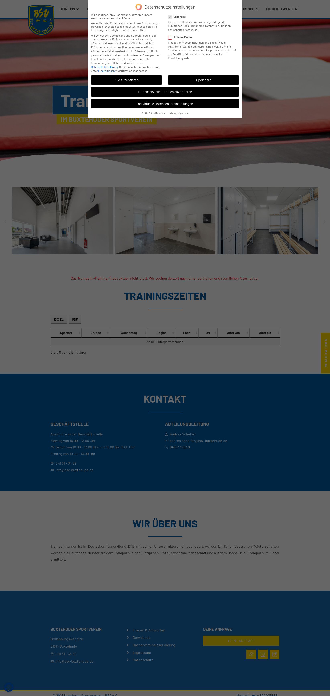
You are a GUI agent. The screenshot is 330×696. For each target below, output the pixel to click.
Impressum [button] (183, 113)
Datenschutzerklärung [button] (166, 113)
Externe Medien (182, 37)
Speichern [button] (203, 80)
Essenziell (178, 16)
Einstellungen (106, 70)
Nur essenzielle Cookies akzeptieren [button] (165, 91)
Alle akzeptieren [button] (126, 80)
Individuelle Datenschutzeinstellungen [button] (165, 103)
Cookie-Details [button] (148, 113)
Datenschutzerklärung (104, 67)
